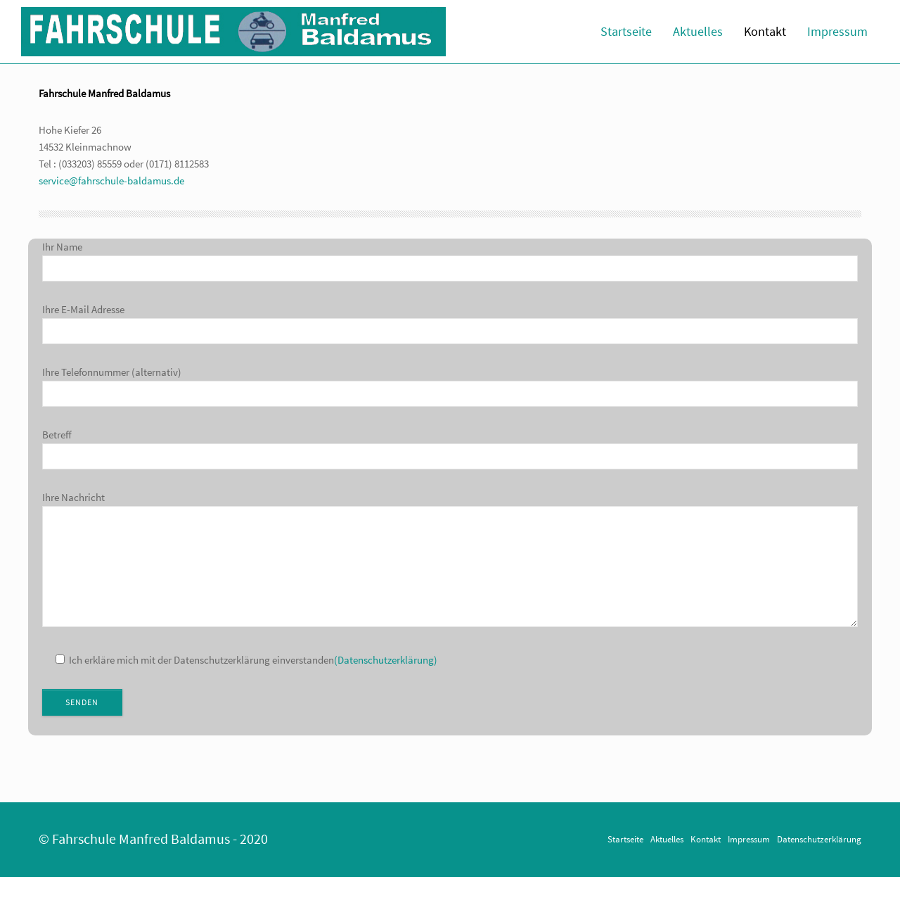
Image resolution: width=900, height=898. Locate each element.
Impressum (837, 31)
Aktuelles (698, 31)
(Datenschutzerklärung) (385, 681)
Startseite (626, 31)
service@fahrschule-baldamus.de (111, 180)
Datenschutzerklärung (819, 860)
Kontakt (765, 31)
